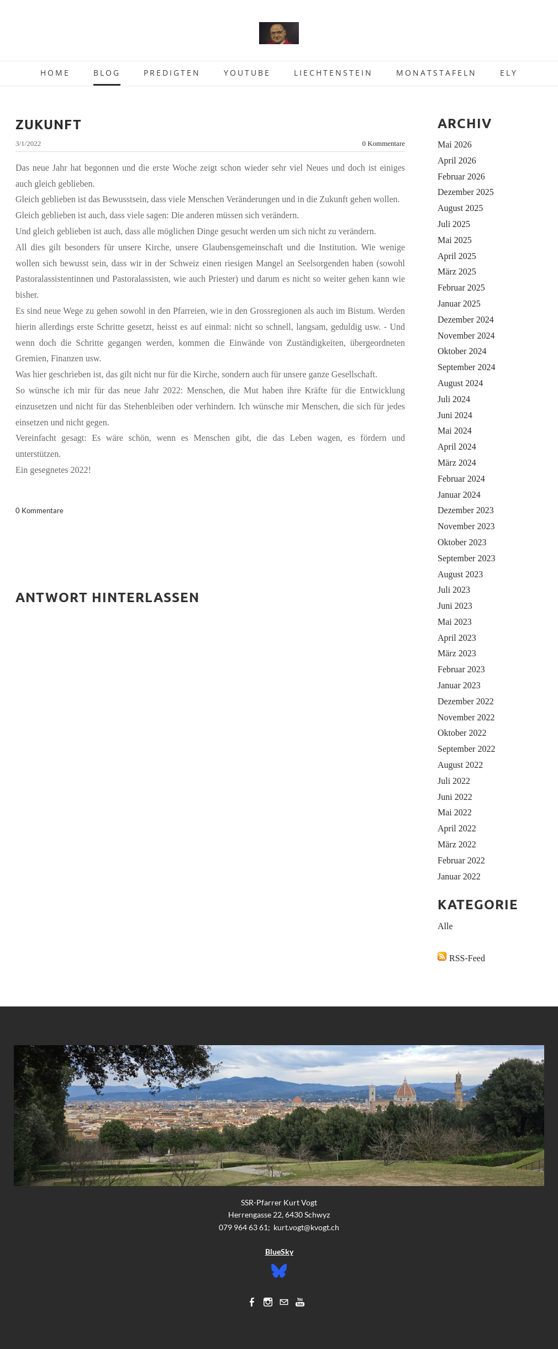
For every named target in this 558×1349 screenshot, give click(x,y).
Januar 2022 (459, 876)
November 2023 (466, 526)
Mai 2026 (455, 144)
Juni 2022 (455, 797)
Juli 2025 (454, 224)
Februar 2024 (461, 478)
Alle (445, 926)
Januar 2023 (459, 685)
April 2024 (457, 446)
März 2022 (457, 844)
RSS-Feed (467, 958)
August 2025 (460, 208)
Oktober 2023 (462, 542)
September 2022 (466, 748)
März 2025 (457, 271)
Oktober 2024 (462, 351)
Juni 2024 (455, 415)
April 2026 (457, 160)
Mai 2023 (455, 621)
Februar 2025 (461, 287)
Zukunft (48, 124)
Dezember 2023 (466, 510)
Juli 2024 (454, 399)
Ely (509, 72)
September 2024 (466, 367)
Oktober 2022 (462, 732)
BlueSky (279, 1251)
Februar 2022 (461, 860)
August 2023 (460, 574)
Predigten (172, 72)
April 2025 (457, 256)
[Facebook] (252, 1302)
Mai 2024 (455, 430)
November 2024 (466, 335)
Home (55, 72)
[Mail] (284, 1302)
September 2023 (466, 558)
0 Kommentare (383, 143)
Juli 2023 (454, 589)
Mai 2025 (455, 240)
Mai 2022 (455, 812)
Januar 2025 (459, 303)
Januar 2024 (459, 494)
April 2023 (457, 637)
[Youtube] (300, 1302)
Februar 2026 (461, 176)
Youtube (247, 72)
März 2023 (457, 653)
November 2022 (466, 717)
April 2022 (457, 828)
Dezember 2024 (466, 319)
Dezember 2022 (466, 701)
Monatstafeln (436, 72)
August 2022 (460, 765)
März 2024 (457, 462)
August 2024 (460, 383)
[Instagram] (268, 1302)
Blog (106, 72)
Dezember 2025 (466, 192)
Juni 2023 (455, 605)
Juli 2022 (454, 781)
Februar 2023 (461, 669)
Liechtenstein (333, 72)
